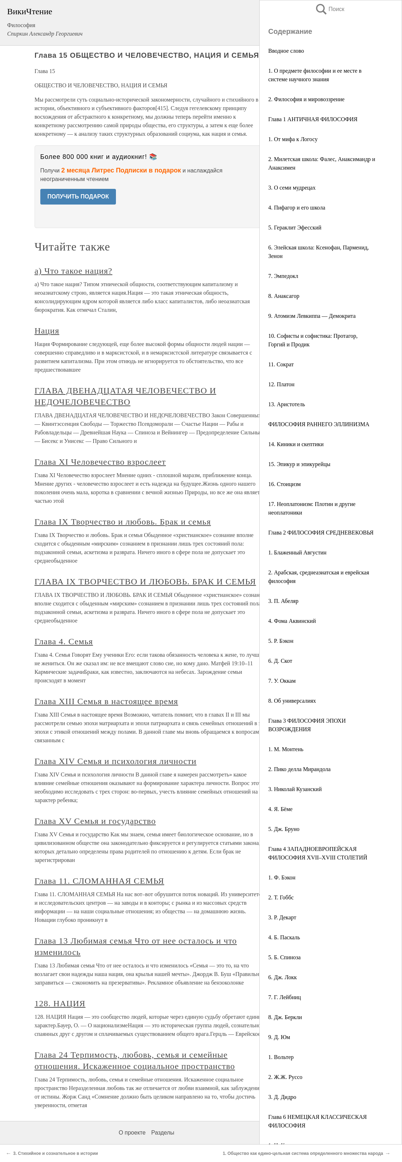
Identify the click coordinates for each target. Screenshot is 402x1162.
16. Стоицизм (284, 484)
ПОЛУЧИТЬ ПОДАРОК (78, 196)
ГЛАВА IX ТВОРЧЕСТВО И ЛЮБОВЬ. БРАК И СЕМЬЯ (145, 581)
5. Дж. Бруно (284, 829)
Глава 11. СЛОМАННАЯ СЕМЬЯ (99, 880)
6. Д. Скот (280, 661)
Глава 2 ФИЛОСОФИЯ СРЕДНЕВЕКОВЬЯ (320, 533)
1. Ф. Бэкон (281, 877)
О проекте (132, 1133)
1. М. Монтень (286, 749)
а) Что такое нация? (73, 270)
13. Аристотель (286, 404)
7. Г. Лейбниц (284, 997)
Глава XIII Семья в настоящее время (106, 701)
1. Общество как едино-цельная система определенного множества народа (303, 1153)
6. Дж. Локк (282, 977)
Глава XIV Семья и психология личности (116, 761)
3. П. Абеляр (283, 601)
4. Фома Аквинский (292, 621)
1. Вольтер (281, 1057)
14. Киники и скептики (296, 444)
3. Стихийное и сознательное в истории (55, 1153)
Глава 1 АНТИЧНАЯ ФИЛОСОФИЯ (312, 119)
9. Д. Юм (279, 1037)
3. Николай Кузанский (295, 789)
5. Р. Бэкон (280, 641)
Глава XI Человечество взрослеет (100, 461)
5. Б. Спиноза (284, 957)
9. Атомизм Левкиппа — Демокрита (312, 316)
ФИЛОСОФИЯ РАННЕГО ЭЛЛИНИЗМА (319, 424)
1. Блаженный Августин (297, 552)
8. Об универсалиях (292, 701)
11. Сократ (281, 364)
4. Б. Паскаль (284, 937)
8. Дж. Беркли (285, 1017)
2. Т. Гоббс (281, 897)
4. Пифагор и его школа (296, 208)
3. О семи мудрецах (292, 188)
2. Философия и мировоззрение (306, 99)
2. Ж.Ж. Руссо (285, 1077)
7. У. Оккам (282, 681)
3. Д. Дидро (282, 1097)
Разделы (162, 1133)
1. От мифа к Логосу (292, 139)
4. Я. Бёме (280, 809)
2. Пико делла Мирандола (299, 769)
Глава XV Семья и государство (95, 821)
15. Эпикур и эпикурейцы (299, 464)
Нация (47, 330)
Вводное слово (286, 51)
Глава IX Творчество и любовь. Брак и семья (123, 521)
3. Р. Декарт (282, 917)
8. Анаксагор (283, 296)
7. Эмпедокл (283, 276)
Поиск (330, 9)
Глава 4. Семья (64, 641)
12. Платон (281, 384)
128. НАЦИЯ (60, 1003)
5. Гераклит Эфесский (294, 227)
